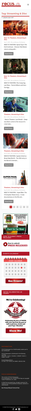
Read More (8, 53)
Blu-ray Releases (15, 42)
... (20, 207)
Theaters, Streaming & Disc (14, 114)
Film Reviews (22, 42)
